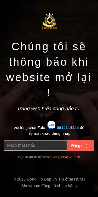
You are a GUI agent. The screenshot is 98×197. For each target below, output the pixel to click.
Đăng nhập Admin (66, 157)
